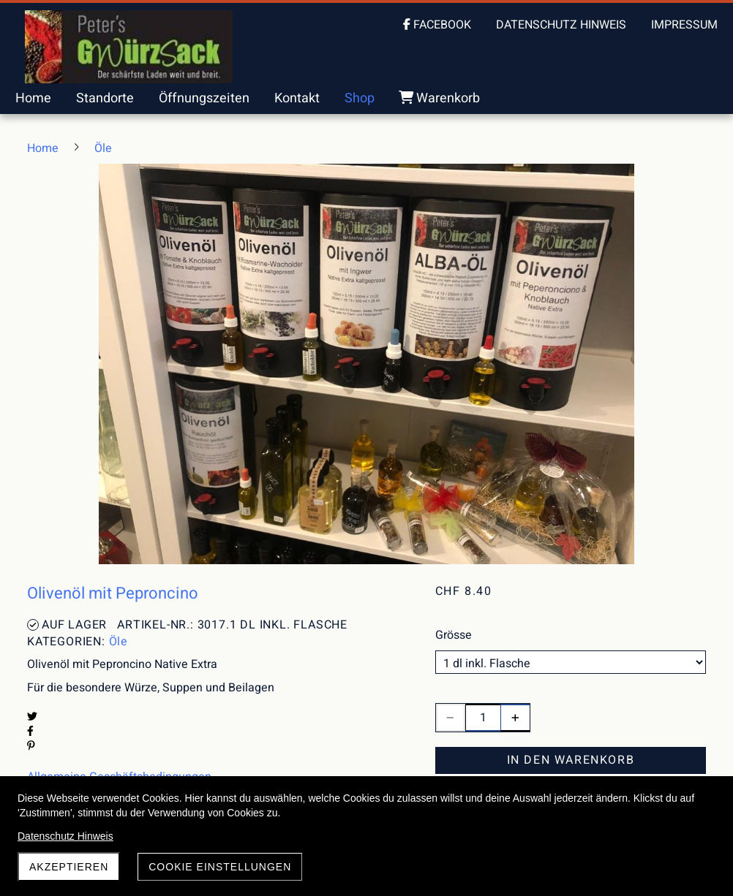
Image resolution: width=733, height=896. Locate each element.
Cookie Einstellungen (220, 867)
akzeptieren (68, 867)
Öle (118, 641)
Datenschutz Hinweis (65, 836)
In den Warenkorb (571, 760)
